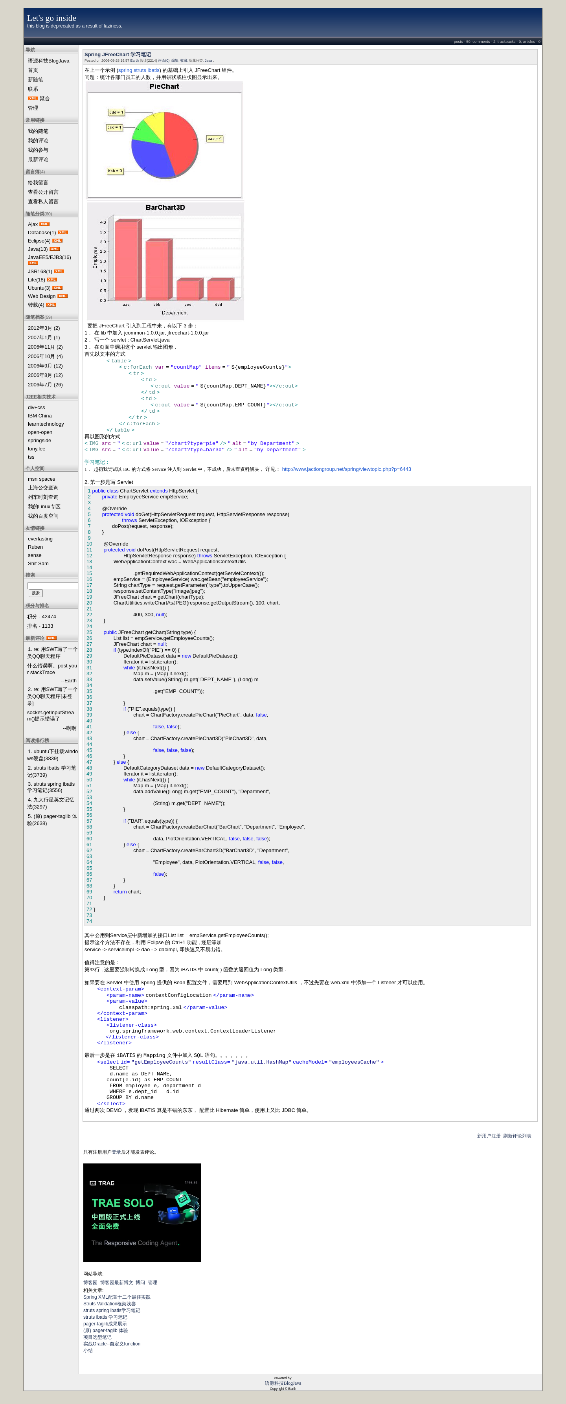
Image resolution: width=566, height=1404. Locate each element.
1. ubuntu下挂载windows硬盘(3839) (52, 754)
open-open (40, 432)
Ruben (35, 547)
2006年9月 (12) (45, 366)
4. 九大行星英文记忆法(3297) (50, 803)
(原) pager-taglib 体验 (105, 1330)
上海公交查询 (43, 488)
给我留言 (38, 183)
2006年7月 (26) (45, 385)
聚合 (45, 98)
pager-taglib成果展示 (105, 1324)
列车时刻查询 (43, 497)
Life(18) (36, 280)
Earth (134, 60)
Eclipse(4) (39, 241)
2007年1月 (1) (44, 337)
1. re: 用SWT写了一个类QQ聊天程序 (52, 652)
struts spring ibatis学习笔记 (111, 1310)
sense (35, 555)
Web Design (42, 296)
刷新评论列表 (517, 1136)
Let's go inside (51, 18)
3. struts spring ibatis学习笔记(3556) (51, 787)
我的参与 (38, 150)
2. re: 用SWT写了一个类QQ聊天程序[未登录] (52, 696)
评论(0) (163, 60)
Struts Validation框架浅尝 (109, 1304)
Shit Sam (38, 563)
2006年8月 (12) (45, 375)
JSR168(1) (40, 271)
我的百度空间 (43, 516)
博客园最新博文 (116, 1282)
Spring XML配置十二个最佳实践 (117, 1297)
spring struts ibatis (139, 70)
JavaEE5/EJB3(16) (49, 257)
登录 (116, 1152)
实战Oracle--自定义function (111, 1344)
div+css (36, 407)
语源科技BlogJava (48, 61)
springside (39, 440)
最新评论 (38, 159)
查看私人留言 (43, 201)
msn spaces (41, 479)
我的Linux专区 (44, 506)
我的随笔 (38, 131)
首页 (33, 70)
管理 (33, 108)
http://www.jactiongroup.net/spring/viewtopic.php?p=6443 (346, 469)
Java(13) (38, 249)
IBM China (40, 416)
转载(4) (36, 305)
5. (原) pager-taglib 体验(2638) (52, 819)
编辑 (174, 60)
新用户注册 (489, 1136)
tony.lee (37, 449)
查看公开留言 (43, 192)
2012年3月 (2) (44, 328)
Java (208, 60)
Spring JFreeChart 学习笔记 (118, 54)
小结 (88, 1350)
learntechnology (46, 424)
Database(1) (42, 232)
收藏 (183, 60)
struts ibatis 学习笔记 (105, 1317)
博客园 (90, 1282)
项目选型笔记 (97, 1337)
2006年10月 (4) (45, 356)
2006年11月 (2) (45, 347)
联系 (33, 89)
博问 (140, 1282)
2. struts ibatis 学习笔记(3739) (51, 771)
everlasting (40, 539)
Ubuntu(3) (39, 288)
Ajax (33, 224)
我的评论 (38, 140)
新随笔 (35, 80)
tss (31, 457)
